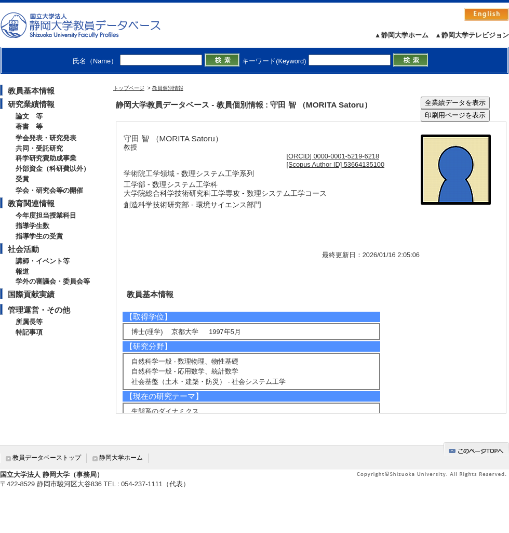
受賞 (22, 179)
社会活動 (23, 249)
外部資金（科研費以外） (53, 168)
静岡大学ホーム (121, 457)
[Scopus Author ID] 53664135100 (336, 164)
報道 (22, 271)
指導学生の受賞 (39, 236)
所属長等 (29, 322)
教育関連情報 (31, 203)
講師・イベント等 (43, 261)
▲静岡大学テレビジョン (472, 35)
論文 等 (29, 116)
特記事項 (29, 332)
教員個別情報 (167, 88)
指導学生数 (32, 226)
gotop (476, 449)
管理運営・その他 (39, 309)
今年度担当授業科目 (46, 215)
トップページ (128, 88)
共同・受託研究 (39, 148)
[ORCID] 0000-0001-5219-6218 (333, 156)
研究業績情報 (31, 104)
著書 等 (29, 126)
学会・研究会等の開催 (49, 190)
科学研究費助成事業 (46, 158)
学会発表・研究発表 (46, 138)
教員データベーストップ (46, 457)
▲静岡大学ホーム (401, 35)
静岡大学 (91, 25)
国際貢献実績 (31, 294)
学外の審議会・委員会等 (53, 281)
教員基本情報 (31, 90)
